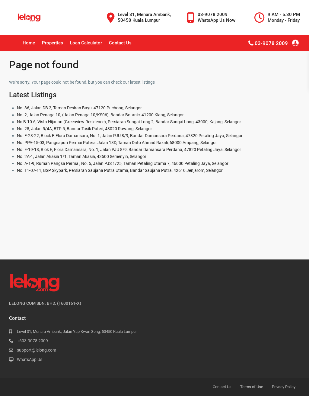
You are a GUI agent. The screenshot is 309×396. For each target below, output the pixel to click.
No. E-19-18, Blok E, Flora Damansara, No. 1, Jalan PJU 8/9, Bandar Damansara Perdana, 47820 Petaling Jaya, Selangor (129, 149)
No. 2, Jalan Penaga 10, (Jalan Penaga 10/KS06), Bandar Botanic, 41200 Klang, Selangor (100, 114)
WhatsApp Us (29, 359)
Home (29, 43)
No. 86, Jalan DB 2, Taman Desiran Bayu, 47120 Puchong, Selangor (79, 107)
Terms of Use (251, 387)
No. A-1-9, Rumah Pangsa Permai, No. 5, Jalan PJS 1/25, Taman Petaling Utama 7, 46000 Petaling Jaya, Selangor (122, 163)
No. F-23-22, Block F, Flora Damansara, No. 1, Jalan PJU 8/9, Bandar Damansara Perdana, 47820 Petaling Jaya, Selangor (130, 135)
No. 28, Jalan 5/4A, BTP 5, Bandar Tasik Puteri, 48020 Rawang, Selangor (84, 128)
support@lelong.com (36, 350)
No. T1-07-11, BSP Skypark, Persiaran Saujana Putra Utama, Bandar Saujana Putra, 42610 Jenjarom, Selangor (120, 170)
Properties (52, 43)
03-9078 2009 (271, 43)
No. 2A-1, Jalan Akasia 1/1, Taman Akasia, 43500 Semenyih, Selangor (81, 156)
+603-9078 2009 (32, 340)
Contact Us (120, 43)
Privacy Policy (283, 387)
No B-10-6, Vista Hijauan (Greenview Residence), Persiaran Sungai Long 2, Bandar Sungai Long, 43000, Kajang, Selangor (129, 121)
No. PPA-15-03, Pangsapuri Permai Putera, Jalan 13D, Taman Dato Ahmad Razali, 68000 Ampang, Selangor (117, 142)
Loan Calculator (86, 43)
